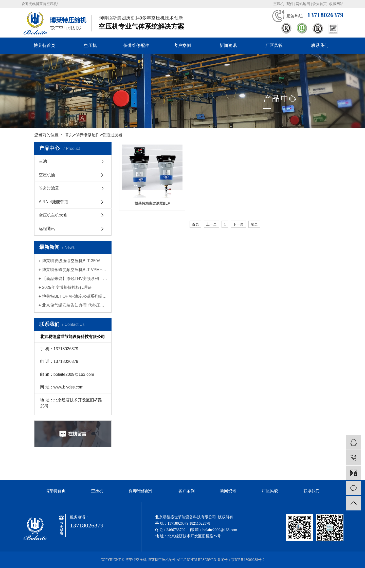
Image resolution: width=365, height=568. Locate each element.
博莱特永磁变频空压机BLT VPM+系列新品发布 (74, 270)
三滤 (43, 161)
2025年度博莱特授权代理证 (67, 287)
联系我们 (319, 45)
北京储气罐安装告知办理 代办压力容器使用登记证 (74, 305)
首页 (69, 135)
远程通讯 (47, 228)
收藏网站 (336, 4)
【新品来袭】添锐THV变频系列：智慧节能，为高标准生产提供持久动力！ (74, 278)
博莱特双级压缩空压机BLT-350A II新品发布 (74, 261)
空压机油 (47, 175)
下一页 (238, 224)
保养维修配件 (136, 45)
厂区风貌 (274, 45)
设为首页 (320, 4)
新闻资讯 (228, 45)
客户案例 (182, 45)
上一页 (211, 224)
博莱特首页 (44, 45)
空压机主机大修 (53, 215)
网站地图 (303, 4)
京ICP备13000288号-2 (247, 560)
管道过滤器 (112, 135)
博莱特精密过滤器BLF (152, 203)
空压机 (278, 4)
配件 (290, 4)
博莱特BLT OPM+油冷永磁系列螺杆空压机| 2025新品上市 (74, 296)
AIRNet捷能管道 (53, 202)
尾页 (254, 224)
